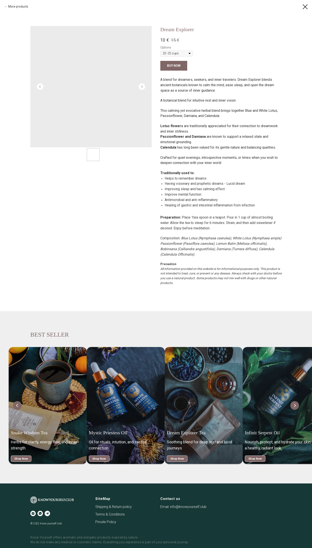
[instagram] (33, 513)
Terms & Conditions (110, 514)
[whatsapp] (40, 513)
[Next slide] (294, 405)
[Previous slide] (17, 405)
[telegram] (47, 513)
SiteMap (102, 499)
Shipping (102, 507)
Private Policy (105, 522)
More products (18, 6)
